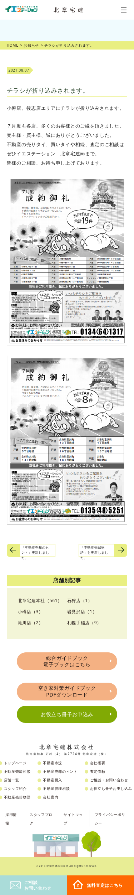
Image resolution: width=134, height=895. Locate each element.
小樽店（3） (30, 612)
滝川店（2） (30, 623)
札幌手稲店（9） (84, 623)
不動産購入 (52, 779)
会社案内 (50, 797)
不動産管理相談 (56, 788)
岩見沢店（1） (82, 612)
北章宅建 (70, 9)
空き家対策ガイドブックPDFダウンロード (67, 691)
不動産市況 (52, 762)
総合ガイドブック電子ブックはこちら (66, 661)
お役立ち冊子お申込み (67, 714)
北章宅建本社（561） (40, 600)
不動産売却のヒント (60, 771)
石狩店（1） (80, 600)
